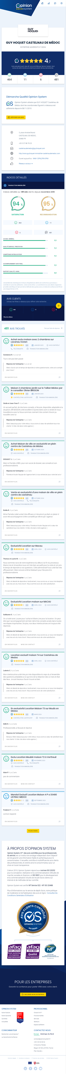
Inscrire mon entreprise (33, 994)
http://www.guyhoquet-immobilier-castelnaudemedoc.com (39, 153)
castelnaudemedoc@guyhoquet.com (32, 148)
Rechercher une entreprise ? (10, 1034)
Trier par (52, 328)
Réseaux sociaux (26, 164)
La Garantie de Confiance (9, 1037)
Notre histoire (6, 1013)
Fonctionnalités (38, 1016)
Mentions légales (12, 1058)
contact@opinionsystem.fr (42, 1039)
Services (36, 1019)
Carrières (4, 1019)
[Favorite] (58, 306)
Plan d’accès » (38, 1051)
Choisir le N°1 (38, 1013)
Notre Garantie (6, 1016)
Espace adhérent (39, 1025)
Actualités (5, 1022)
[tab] (36, 1034)
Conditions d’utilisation (24, 1058)
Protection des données (38, 1058)
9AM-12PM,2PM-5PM (41, 158)
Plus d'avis (33, 831)
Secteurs (36, 1022)
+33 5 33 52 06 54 (39, 1042)
